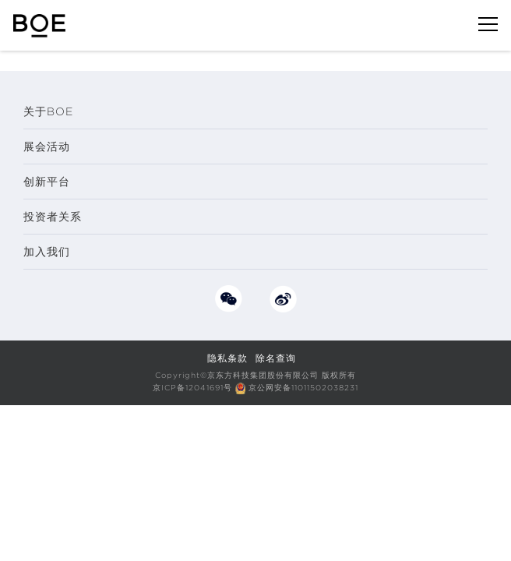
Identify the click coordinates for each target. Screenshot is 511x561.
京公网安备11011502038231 (303, 387)
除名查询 (276, 358)
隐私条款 (227, 358)
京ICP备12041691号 (192, 387)
